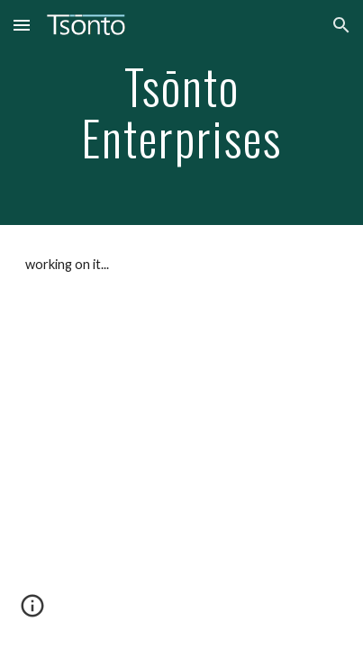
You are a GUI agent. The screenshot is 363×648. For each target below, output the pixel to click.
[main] (182, 113)
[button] (21, 25)
